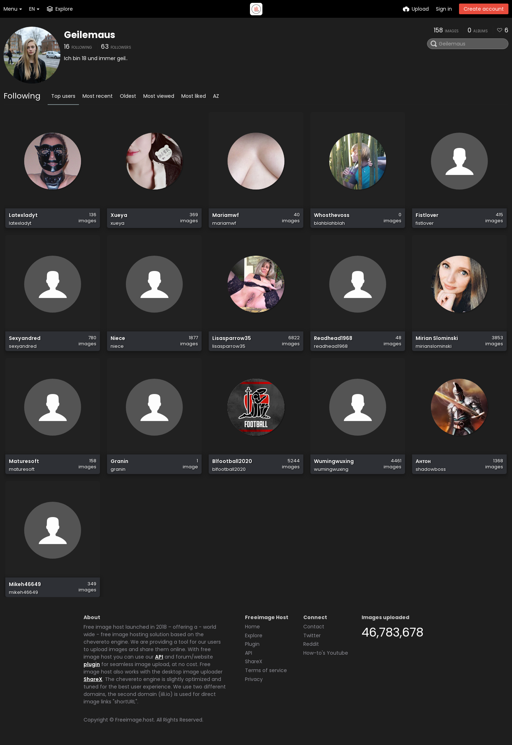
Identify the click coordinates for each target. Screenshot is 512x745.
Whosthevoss (332, 215)
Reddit (311, 644)
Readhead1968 (333, 338)
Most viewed (158, 96)
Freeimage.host (134, 719)
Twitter (312, 635)
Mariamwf (225, 215)
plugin (92, 664)
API (159, 656)
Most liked (193, 96)
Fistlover (427, 215)
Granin (119, 461)
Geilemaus (89, 34)
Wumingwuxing (334, 461)
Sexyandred (25, 338)
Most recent (97, 96)
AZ (216, 96)
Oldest (128, 96)
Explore (253, 635)
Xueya (119, 215)
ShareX (93, 679)
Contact (313, 626)
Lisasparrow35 (231, 338)
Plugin (252, 644)
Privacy (254, 679)
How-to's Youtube (325, 652)
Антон (423, 461)
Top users (63, 96)
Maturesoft (24, 461)
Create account (484, 8)
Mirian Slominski (437, 338)
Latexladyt (23, 215)
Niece (118, 338)
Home (252, 626)
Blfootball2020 (232, 461)
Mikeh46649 (25, 584)
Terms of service (266, 670)
